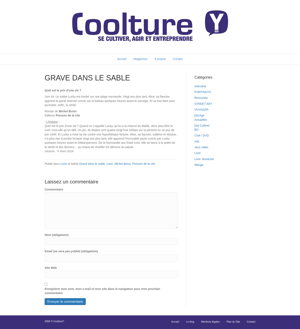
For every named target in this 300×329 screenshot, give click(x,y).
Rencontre (201, 97)
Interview (200, 86)
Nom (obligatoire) (57, 235)
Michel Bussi (122, 163)
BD (196, 129)
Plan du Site (233, 321)
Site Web (51, 267)
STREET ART (203, 103)
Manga (198, 164)
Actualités (200, 119)
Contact (178, 59)
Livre (64, 163)
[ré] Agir (199, 115)
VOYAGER (201, 109)
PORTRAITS (202, 92)
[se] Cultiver (202, 125)
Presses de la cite (143, 163)
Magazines (140, 59)
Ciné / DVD (201, 135)
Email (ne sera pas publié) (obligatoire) (71, 251)
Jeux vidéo (201, 147)
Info (196, 141)
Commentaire (54, 189)
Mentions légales (210, 321)
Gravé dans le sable (92, 163)
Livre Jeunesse (204, 159)
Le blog (190, 321)
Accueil (121, 59)
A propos (160, 59)
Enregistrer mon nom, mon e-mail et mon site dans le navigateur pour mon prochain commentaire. (102, 291)
